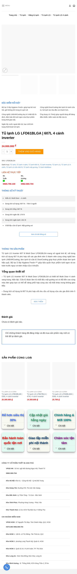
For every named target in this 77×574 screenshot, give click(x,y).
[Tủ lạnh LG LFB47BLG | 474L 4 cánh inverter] (38, 376)
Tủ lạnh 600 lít (33, 165)
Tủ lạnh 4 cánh (22, 165)
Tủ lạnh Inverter (45, 165)
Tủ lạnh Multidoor (44, 167)
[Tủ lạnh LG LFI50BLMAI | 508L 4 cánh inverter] (63, 376)
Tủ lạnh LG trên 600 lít (14, 167)
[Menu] (6, 6)
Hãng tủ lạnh (33, 15)
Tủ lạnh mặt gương (30, 167)
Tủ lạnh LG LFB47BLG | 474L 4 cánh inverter (37, 395)
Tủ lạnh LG (45, 15)
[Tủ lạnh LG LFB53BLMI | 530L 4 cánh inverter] (13, 376)
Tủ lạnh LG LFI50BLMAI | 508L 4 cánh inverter (62, 395)
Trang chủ (13, 15)
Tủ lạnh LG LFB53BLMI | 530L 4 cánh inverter (12, 395)
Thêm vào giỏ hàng (29, 151)
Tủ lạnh (23, 15)
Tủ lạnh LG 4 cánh (60, 15)
